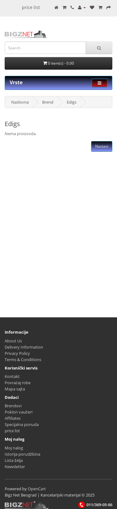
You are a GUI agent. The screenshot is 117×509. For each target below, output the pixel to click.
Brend (47, 102)
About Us (13, 341)
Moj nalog (14, 448)
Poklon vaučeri (18, 412)
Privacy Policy (17, 353)
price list (31, 7)
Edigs (71, 102)
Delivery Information (24, 347)
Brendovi (13, 406)
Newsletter (15, 466)
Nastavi (101, 146)
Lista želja (14, 460)
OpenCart (37, 489)
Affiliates (13, 418)
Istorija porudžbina (22, 454)
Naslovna (20, 102)
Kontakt (12, 376)
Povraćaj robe (18, 382)
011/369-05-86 (95, 504)
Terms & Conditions (23, 359)
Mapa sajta (15, 389)
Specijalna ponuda (22, 424)
